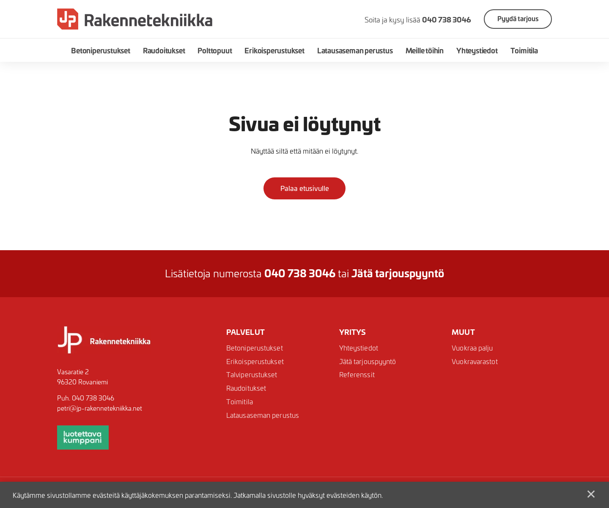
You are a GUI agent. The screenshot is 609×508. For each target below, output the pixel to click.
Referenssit (357, 374)
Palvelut (245, 331)
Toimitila (524, 50)
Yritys (352, 331)
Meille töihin (425, 50)
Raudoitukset (164, 50)
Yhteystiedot (477, 50)
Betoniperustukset (100, 50)
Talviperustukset (251, 374)
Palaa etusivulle (304, 187)
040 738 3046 (93, 398)
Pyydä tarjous (517, 18)
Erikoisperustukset (274, 50)
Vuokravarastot (474, 361)
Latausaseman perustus (355, 50)
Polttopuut (215, 50)
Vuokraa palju (472, 347)
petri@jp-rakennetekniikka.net (99, 408)
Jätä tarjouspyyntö (367, 361)
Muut (463, 331)
